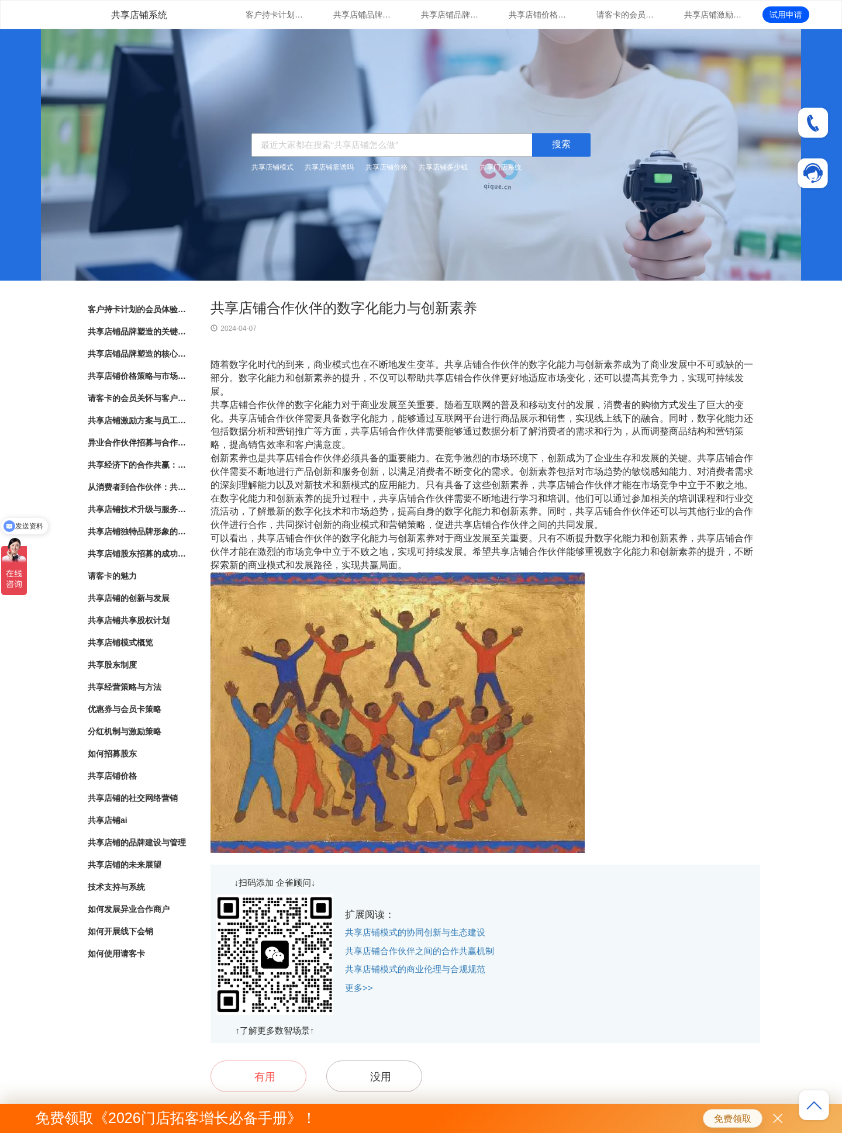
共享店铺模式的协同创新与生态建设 (415, 932)
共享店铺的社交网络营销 (133, 798)
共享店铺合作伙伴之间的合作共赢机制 (419, 951)
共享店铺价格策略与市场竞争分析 (538, 14)
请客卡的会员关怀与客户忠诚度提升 (625, 14)
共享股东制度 (112, 664)
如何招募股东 (112, 753)
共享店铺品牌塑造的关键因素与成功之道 (362, 14)
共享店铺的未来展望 (124, 864)
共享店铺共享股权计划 (129, 620)
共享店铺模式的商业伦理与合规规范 (415, 969)
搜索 (561, 144)
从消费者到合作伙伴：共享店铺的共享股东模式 (137, 487)
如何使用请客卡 (116, 953)
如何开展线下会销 (120, 931)
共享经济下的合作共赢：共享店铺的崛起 (137, 464)
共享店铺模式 (272, 167)
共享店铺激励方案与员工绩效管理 (713, 14)
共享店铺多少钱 (443, 167)
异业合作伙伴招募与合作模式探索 (137, 442)
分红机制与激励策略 (124, 731)
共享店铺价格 (386, 167)
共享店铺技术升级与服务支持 (137, 509)
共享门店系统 (500, 167)
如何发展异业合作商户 (129, 909)
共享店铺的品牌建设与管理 (137, 842)
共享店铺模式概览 (120, 642)
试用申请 (785, 14)
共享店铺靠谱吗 (329, 167)
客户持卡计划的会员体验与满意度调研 (275, 14)
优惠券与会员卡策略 (124, 709)
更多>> (359, 988)
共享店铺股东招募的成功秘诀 (137, 553)
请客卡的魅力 (112, 576)
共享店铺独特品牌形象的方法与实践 (137, 531)
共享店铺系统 (139, 15)
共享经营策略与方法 (124, 687)
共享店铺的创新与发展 (129, 598)
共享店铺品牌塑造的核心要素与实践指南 (450, 14)
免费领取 (732, 1119)
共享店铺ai (107, 820)
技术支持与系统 (116, 887)
